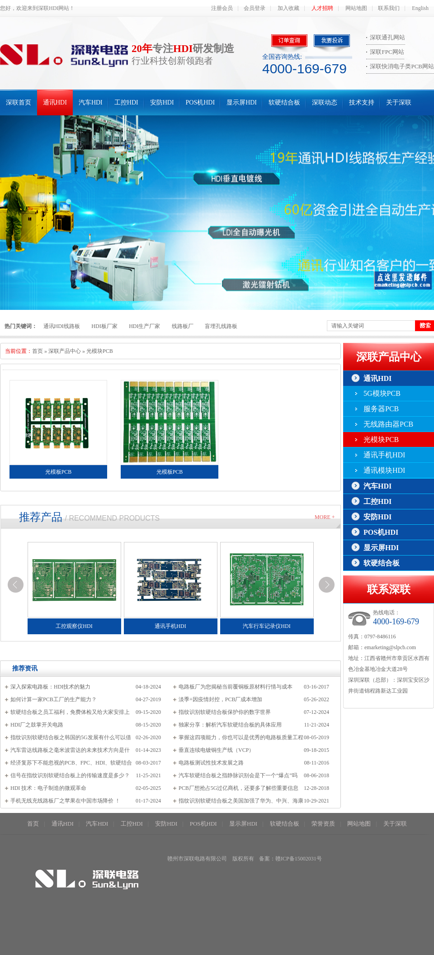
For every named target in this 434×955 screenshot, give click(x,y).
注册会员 (222, 8)
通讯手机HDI (384, 455)
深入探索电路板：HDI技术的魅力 (50, 687)
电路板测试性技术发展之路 (211, 763)
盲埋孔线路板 (221, 326)
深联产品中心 (64, 351)
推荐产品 (40, 517)
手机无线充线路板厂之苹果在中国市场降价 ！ (65, 801)
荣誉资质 (323, 823)
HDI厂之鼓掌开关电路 (36, 725)
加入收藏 (288, 8)
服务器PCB (381, 409)
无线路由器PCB (388, 424)
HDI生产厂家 (144, 326)
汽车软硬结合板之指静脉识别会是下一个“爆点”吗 (238, 775)
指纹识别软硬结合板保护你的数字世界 (225, 712)
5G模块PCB (382, 393)
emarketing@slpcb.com (390, 647)
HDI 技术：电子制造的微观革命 (48, 788)
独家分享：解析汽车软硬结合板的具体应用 (230, 725)
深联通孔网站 (387, 37)
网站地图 (356, 8)
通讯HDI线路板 (61, 326)
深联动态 (324, 102)
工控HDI (126, 102)
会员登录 (254, 8)
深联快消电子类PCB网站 (402, 66)
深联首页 (18, 102)
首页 (37, 351)
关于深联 (398, 102)
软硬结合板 (284, 102)
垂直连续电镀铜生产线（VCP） (216, 750)
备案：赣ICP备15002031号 (290, 858)
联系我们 (389, 8)
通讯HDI (55, 102)
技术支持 (361, 102)
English (420, 8)
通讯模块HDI (384, 470)
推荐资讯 (25, 668)
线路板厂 (182, 326)
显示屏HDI (241, 102)
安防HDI (162, 102)
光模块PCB (99, 351)
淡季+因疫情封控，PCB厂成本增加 (220, 699)
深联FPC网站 (387, 51)
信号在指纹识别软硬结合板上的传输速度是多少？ (70, 775)
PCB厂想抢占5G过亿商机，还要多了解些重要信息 (238, 788)
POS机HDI (200, 102)
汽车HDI (91, 102)
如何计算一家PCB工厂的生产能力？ (53, 699)
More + (325, 517)
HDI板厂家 (104, 326)
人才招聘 (322, 8)
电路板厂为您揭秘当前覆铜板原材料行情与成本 (235, 687)
